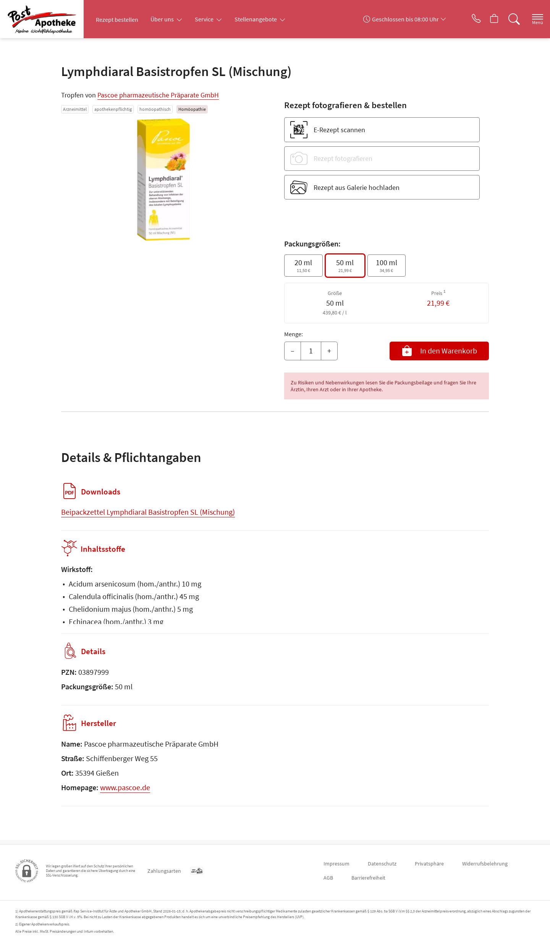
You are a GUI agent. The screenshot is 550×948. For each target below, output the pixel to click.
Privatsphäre (429, 863)
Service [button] (205, 19)
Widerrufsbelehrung (485, 863)
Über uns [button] (162, 19)
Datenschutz (382, 863)
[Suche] (508, 19)
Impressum (336, 863)
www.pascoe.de (125, 791)
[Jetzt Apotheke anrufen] (465, 19)
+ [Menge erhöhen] (329, 350)
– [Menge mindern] (292, 350)
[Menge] (311, 351)
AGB (328, 877)
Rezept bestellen (117, 19)
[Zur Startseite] (47, 19)
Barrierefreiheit (368, 877)
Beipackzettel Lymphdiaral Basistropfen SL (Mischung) (148, 512)
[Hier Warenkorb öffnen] (486, 19)
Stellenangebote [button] (256, 19)
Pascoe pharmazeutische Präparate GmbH (158, 95)
